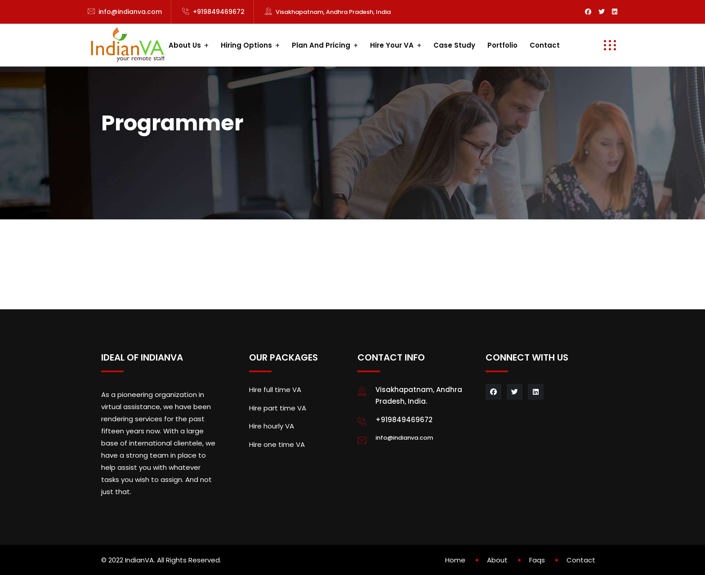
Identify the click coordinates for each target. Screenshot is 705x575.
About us (185, 45)
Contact (545, 45)
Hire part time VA (277, 408)
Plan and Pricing (321, 45)
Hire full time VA (275, 389)
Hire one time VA (277, 444)
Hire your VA (392, 45)
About (497, 560)
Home (455, 560)
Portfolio (502, 45)
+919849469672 (219, 11)
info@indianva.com (130, 11)
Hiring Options (246, 45)
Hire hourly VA (271, 426)
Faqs (537, 560)
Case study (454, 45)
